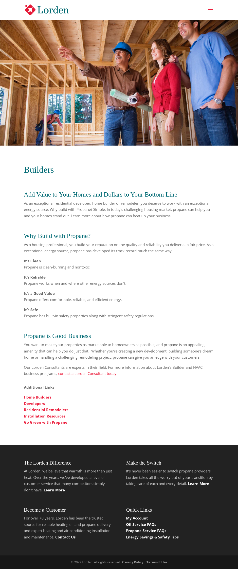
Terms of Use (156, 562)
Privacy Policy (132, 562)
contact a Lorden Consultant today (87, 373)
